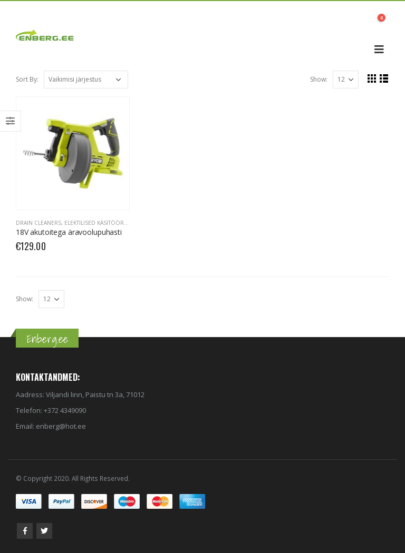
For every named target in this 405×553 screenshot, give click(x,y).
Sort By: (27, 79)
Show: (318, 79)
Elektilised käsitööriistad (102, 222)
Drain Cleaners (38, 222)
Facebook (25, 531)
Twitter (44, 531)
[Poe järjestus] (86, 79)
